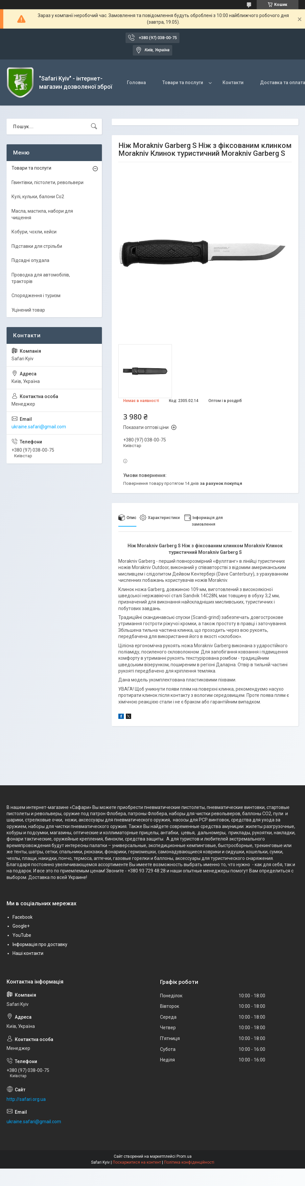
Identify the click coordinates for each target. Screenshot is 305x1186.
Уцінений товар (28, 310)
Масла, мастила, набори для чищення (42, 214)
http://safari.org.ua (26, 1099)
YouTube (21, 935)
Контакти (233, 82)
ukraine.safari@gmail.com (39, 426)
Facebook (22, 917)
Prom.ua (184, 1156)
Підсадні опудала (30, 260)
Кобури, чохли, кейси (34, 231)
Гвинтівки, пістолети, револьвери (47, 182)
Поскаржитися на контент (137, 1162)
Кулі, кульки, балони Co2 (38, 196)
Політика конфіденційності (189, 1162)
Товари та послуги (182, 82)
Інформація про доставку (39, 944)
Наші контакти (27, 953)
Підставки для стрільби (37, 246)
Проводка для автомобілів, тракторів (41, 278)
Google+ (21, 926)
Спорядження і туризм (36, 295)
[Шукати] (94, 126)
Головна (136, 82)
